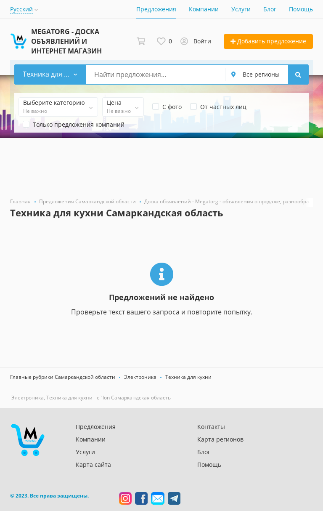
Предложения (156, 9)
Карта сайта (93, 464)
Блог (269, 9)
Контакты (211, 427)
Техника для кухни (188, 377)
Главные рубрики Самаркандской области (62, 377)
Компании (204, 9)
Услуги (241, 9)
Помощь (301, 9)
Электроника (140, 377)
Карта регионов (220, 439)
